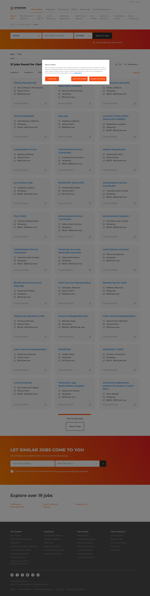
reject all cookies (79, 79)
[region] (76, 72)
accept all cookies (97, 79)
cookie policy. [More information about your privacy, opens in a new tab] (78, 73)
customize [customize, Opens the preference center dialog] (52, 79)
